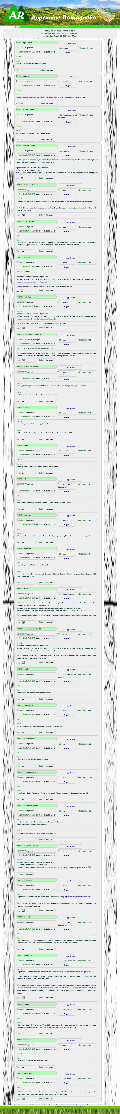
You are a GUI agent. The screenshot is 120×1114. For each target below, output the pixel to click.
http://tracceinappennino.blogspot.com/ (80, 206)
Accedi (115, 27)
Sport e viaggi (32, 31)
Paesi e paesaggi (16, 31)
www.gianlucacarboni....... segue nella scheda (32, 287)
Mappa (76, 31)
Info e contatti (88, 31)
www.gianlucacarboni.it (24, 324)
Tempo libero (47, 31)
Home (4, 31)
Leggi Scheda (71, 49)
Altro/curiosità (63, 31)
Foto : (18, 184)
